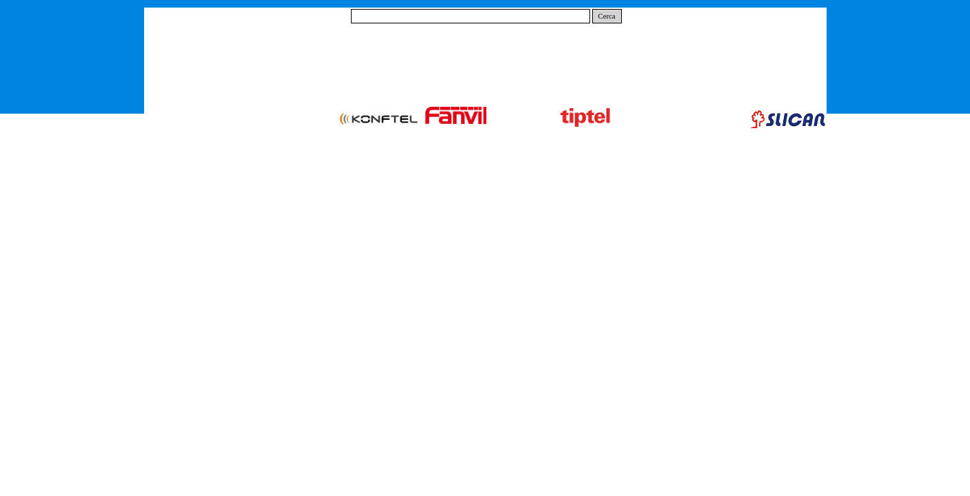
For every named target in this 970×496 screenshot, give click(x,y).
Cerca (607, 16)
